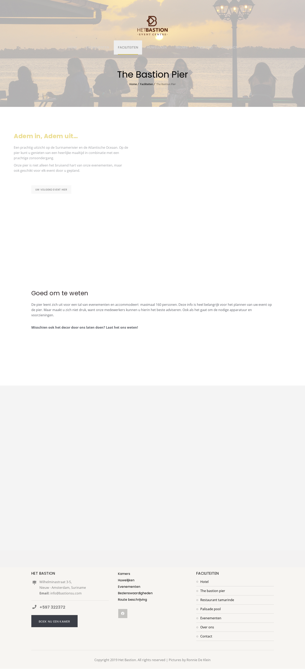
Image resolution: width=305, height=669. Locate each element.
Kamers (124, 574)
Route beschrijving (132, 599)
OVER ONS (204, 47)
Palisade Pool (210, 609)
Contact (206, 636)
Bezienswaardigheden (135, 593)
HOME (72, 47)
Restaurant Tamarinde (217, 600)
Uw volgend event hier (51, 189)
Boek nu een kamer (54, 621)
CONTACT (229, 47)
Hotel (204, 582)
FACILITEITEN (128, 47)
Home (133, 84)
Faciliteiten (146, 84)
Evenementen (129, 587)
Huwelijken (126, 580)
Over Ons (207, 627)
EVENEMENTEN (97, 47)
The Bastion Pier (212, 591)
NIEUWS (181, 47)
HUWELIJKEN (157, 47)
